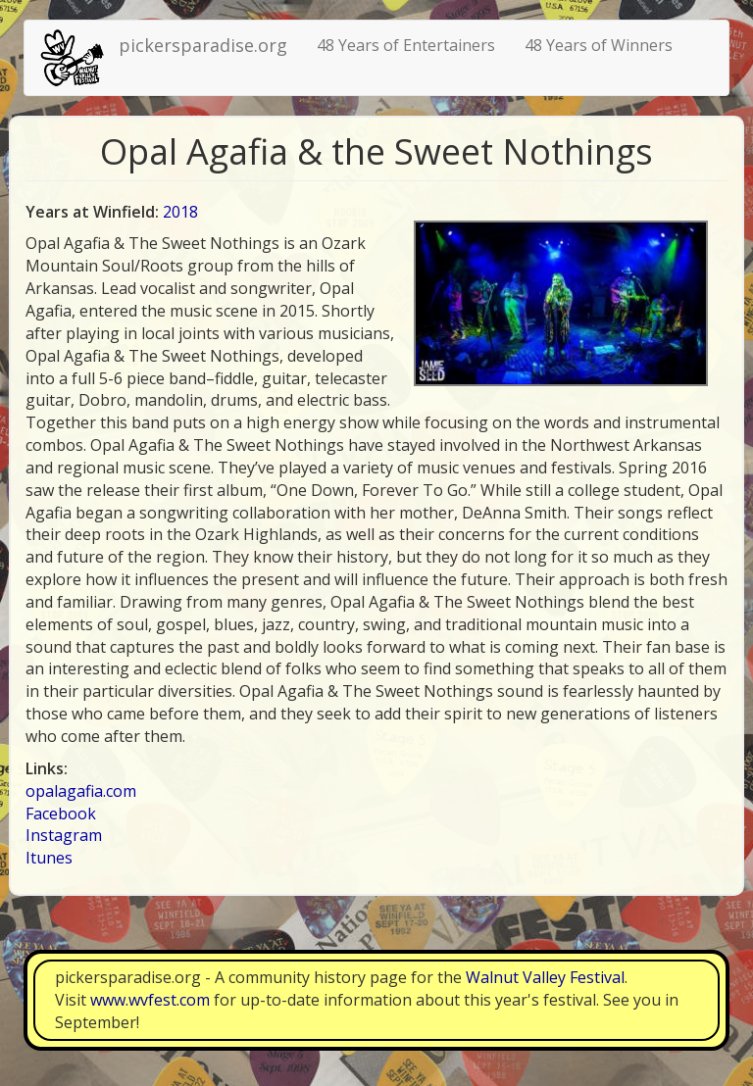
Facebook (60, 813)
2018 (180, 211)
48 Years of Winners (599, 45)
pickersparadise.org (203, 45)
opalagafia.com (80, 791)
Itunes (49, 857)
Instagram (63, 835)
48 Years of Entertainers (406, 45)
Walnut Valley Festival (545, 977)
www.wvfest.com (150, 1000)
